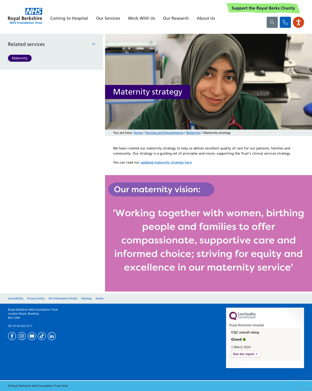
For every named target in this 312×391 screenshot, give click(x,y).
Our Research (176, 18)
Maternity (20, 58)
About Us (206, 18)
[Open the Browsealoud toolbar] (298, 22)
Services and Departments (164, 133)
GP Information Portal (63, 298)
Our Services (108, 18)
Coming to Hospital (69, 18)
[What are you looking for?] (272, 22)
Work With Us (141, 18)
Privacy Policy (36, 298)
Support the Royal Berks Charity (263, 8)
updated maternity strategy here (166, 162)
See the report (243, 354)
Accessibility (15, 298)
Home (138, 133)
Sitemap (86, 298)
